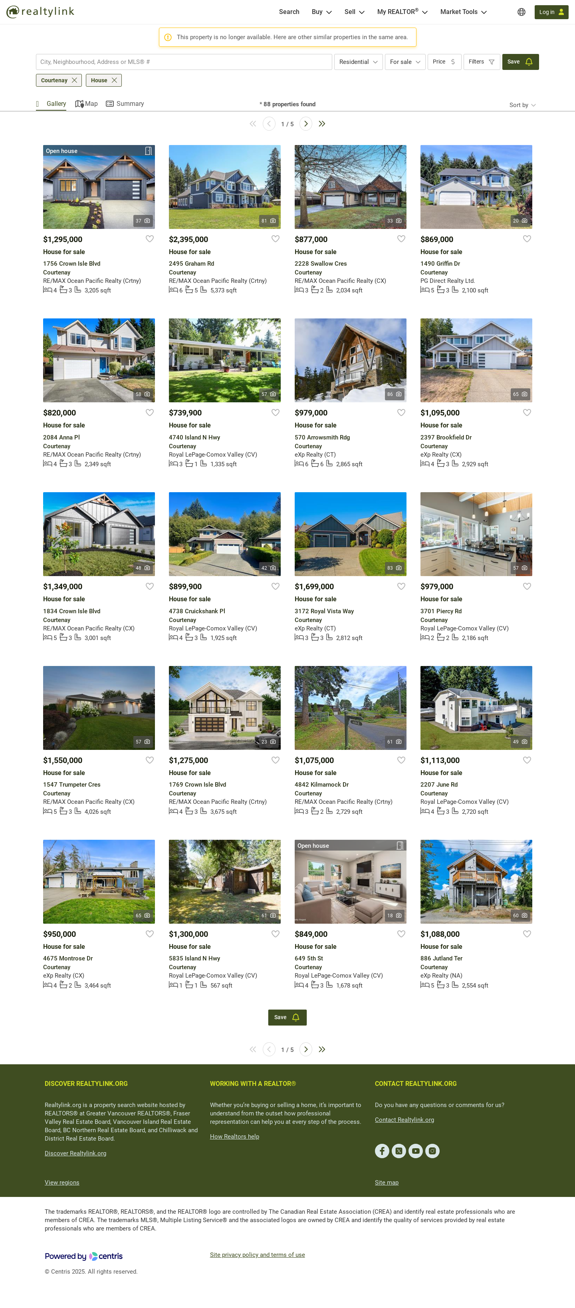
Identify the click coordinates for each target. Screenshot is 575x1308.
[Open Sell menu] (362, 12)
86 (394, 394)
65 (520, 394)
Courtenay (54, 80)
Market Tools (459, 12)
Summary (130, 103)
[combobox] (184, 62)
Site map (387, 1182)
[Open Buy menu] (329, 12)
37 (143, 221)
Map (91, 103)
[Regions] (521, 12)
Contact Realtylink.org (404, 1119)
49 (520, 742)
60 (520, 915)
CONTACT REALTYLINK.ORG (416, 1083)
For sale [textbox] (401, 62)
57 (269, 394)
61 (394, 742)
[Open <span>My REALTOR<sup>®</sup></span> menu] (425, 12)
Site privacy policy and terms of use (257, 1254)
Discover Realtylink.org (75, 1153)
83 (394, 568)
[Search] (289, 12)
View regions (62, 1182)
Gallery (56, 103)
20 (520, 221)
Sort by (519, 105)
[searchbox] (179, 62)
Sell (350, 12)
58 (143, 394)
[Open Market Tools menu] (484, 12)
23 (269, 742)
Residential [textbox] (354, 62)
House (99, 80)
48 (143, 568)
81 (269, 221)
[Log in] (552, 12)
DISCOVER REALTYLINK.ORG (86, 1083)
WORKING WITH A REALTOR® (253, 1083)
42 (269, 568)
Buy (317, 12)
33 (394, 221)
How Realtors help (234, 1136)
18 (394, 915)
